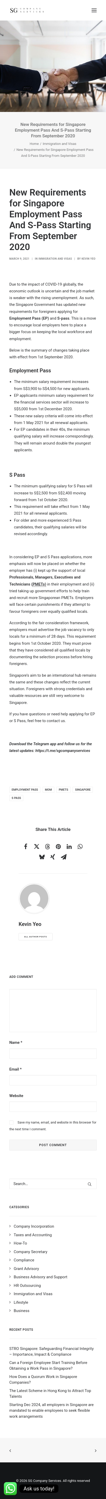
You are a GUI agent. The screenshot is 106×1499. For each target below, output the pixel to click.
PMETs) (39, 584)
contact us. (56, 720)
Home (34, 144)
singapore (82, 789)
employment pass (25, 789)
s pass (16, 798)
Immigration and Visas (59, 144)
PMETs (63, 789)
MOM (48, 789)
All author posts (35, 937)
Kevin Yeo (88, 258)
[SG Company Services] (26, 10)
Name (15, 1042)
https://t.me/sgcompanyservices (62, 750)
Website (16, 1095)
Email (15, 1069)
